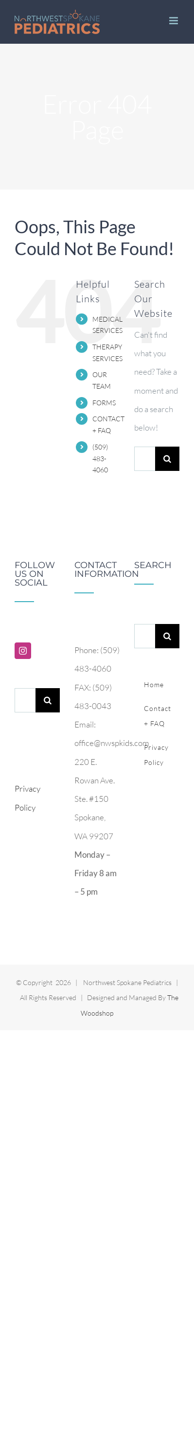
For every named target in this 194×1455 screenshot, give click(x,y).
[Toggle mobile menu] (174, 21)
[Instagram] (23, 650)
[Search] (167, 459)
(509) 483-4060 (100, 458)
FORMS (104, 402)
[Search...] (144, 459)
